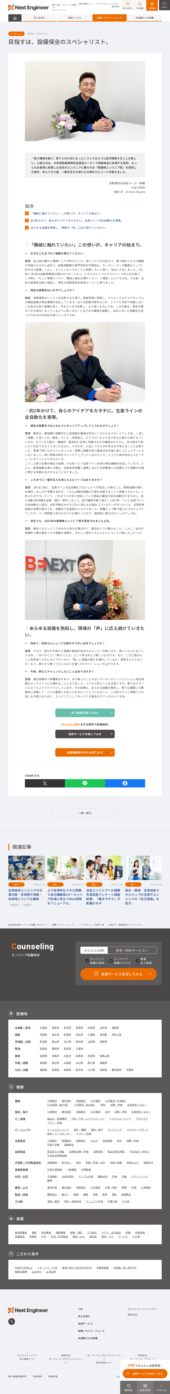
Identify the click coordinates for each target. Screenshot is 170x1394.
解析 (103, 1104)
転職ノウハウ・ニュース (109, 17)
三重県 (79, 1048)
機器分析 (103, 1176)
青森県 (55, 1027)
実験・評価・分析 (95, 1162)
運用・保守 (97, 1129)
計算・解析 (111, 1187)
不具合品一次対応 (139, 1151)
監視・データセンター (59, 1133)
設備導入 (81, 1140)
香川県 (91, 1062)
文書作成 (112, 1201)
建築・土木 (21, 1187)
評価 (114, 1176)
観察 (49, 1180)
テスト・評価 (54, 1122)
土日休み (37, 1271)
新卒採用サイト (86, 4)
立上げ (94, 1140)
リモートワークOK (47, 1267)
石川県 (67, 1041)
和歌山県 (105, 1055)
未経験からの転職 (144, 17)
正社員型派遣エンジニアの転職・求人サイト (27, 925)
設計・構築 (80, 1129)
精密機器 (61, 1232)
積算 (124, 1187)
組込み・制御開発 (57, 1118)
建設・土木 (79, 1236)
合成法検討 (68, 1176)
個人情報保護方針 (17, 1376)
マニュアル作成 (94, 1201)
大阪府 (67, 1055)
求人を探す (39, 17)
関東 (17, 1034)
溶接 (95, 1194)
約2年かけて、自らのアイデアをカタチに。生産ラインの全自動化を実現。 (77, 220)
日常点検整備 (54, 1169)
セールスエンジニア (58, 1129)
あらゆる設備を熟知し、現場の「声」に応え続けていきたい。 (69, 228)
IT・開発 (20, 1119)
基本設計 (67, 1100)
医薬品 (33, 1236)
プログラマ (142, 1118)
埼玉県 (79, 1034)
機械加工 (52, 1194)
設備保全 (69, 1144)
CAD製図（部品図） (85, 1104)
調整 (85, 1194)
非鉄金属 (140, 1232)
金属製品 (20, 1236)
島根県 (43, 1062)
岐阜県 (43, 1048)
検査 (114, 1194)
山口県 (79, 1062)
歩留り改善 (53, 1144)
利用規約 (37, 1376)
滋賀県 (43, 1055)
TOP (80, 1309)
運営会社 (116, 6)
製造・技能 (21, 1194)
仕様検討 (52, 1100)
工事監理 (146, 1187)
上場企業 (51, 1271)
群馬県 (67, 1034)
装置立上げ (133, 1162)
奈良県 (91, 1055)
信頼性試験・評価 (79, 1151)
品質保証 (20, 1151)
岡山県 (55, 1062)
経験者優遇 (103, 1267)
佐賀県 (55, 1069)
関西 (17, 1055)
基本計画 (52, 1187)
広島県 (67, 1062)
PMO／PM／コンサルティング (88, 1118)
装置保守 (148, 1162)
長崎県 (67, 1069)
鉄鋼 (128, 1232)
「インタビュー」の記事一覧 (91, 925)
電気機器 (46, 1232)
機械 (17, 1101)
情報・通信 (76, 1232)
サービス (123, 1236)
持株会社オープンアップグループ (142, 1357)
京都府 (55, 1055)
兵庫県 (79, 1055)
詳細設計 (81, 1100)
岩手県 (67, 1027)
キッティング (115, 1129)
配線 (76, 1194)
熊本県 (79, 1069)
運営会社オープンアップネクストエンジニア (66, 1359)
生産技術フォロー (137, 1104)
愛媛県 (103, 1062)
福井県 (79, 1041)
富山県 (55, 1041)
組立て (65, 1194)
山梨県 (91, 1041)
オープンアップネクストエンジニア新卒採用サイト (104, 1359)
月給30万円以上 (24, 1267)
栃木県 (55, 1034)
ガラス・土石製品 (111, 1232)
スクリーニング (139, 1176)
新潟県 (43, 1041)
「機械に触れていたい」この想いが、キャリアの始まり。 (67, 213)
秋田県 (91, 1027)
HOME (15, 18)
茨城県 (43, 1034)
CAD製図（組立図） (58, 1104)
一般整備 (71, 1169)
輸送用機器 (21, 1232)
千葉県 (91, 1034)
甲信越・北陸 (23, 1041)
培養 (124, 1176)
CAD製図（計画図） (116, 1100)
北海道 (43, 1027)
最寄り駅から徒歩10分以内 (77, 1267)
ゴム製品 (92, 1232)
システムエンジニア (120, 1118)
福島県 (115, 1027)
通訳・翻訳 (53, 1201)
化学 (43, 1236)
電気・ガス (107, 1236)
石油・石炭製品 (59, 1236)
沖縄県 (129, 1069)
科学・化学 (21, 1176)
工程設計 (52, 1140)
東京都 (103, 1034)
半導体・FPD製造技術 (28, 1162)
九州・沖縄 (21, 1069)
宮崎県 (103, 1069)
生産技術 (20, 1140)
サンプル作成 (86, 1176)
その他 (19, 1201)
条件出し (67, 1162)
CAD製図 (95, 1100)
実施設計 (81, 1187)
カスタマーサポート (138, 1129)
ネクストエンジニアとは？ (108, 4)
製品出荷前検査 (116, 1151)
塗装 (104, 1194)
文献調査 (52, 1176)
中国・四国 (21, 1062)
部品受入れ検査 (55, 1151)
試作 (107, 1111)
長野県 (103, 1041)
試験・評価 (116, 1104)
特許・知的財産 (72, 1201)
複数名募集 (21, 1271)
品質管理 (98, 1151)
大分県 (91, 1069)
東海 (17, 1048)
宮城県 (79, 1027)
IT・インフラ (23, 1129)
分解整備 (86, 1169)
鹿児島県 (117, 1069)
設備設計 (67, 1140)
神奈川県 (117, 1034)
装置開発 (52, 1162)
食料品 (93, 1236)
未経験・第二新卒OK (125, 1267)
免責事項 (53, 1376)
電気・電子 (21, 1112)
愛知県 (67, 1048)
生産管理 (107, 1140)
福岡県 (43, 1069)
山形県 (103, 1027)
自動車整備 (21, 1169)
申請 (133, 1187)
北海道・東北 (23, 1027)
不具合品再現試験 (57, 1155)
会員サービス (74, 17)
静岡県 (55, 1048)
